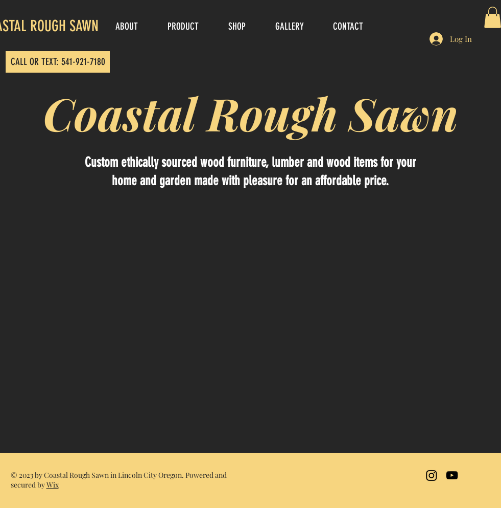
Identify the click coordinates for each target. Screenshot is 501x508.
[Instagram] (431, 475)
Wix (52, 485)
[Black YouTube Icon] (452, 475)
